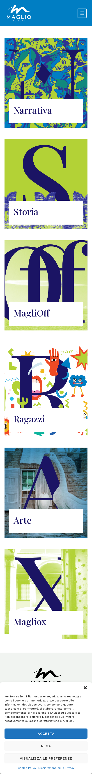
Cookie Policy (27, 767)
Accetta (46, 734)
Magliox (30, 621)
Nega (46, 746)
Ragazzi (29, 419)
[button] (85, 687)
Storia (26, 211)
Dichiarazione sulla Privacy (56, 767)
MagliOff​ (31, 313)
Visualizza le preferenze (46, 758)
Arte (23, 520)
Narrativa (33, 110)
